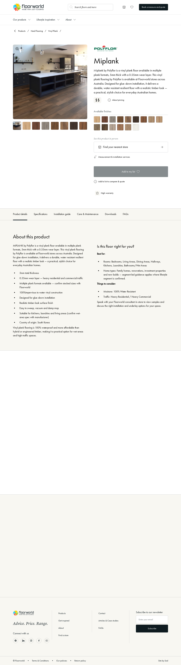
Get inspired (63, 620)
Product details (20, 214)
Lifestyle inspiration (45, 19)
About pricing (116, 100)
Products (21, 31)
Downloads (110, 214)
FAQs (125, 214)
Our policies (61, 660)
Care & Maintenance (87, 214)
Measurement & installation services (112, 157)
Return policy (80, 660)
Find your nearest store (131, 147)
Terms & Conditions (40, 660)
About (68, 19)
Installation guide (62, 214)
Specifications (40, 214)
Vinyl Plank (53, 31)
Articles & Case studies (108, 620)
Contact (101, 613)
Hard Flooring (37, 31)
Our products (19, 19)
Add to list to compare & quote (109, 181)
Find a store (63, 635)
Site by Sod (163, 660)
